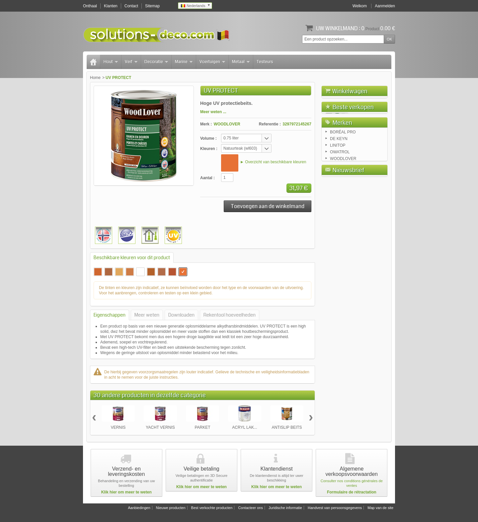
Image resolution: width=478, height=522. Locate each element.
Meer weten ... (213, 112)
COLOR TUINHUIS (367, 217)
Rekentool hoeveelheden (229, 315)
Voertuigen (212, 62)
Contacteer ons (250, 508)
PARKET (202, 427)
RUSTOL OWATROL (361, 178)
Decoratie (156, 62)
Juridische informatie (285, 508)
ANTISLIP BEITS (287, 427)
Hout (111, 62)
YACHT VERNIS (160, 427)
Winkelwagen (349, 91)
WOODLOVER (227, 124)
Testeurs (265, 62)
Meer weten (146, 315)
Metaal (241, 62)
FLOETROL (361, 155)
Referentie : (270, 124)
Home (95, 77)
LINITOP (337, 279)
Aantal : (207, 178)
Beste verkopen (353, 144)
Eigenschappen (109, 315)
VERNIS (118, 427)
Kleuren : (208, 148)
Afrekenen (372, 128)
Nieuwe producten (171, 508)
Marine (184, 62)
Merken (342, 255)
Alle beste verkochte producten (355, 239)
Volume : (208, 138)
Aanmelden (385, 6)
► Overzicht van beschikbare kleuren (273, 162)
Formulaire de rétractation (351, 492)
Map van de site (380, 508)
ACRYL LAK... (244, 427)
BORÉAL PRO (343, 266)
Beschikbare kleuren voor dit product (132, 257)
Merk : (206, 124)
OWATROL (340, 286)
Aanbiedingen (139, 508)
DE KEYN (339, 272)
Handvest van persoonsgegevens (335, 508)
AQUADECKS (363, 196)
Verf (131, 62)
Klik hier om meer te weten (126, 492)
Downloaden (181, 315)
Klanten (111, 6)
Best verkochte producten (212, 508)
